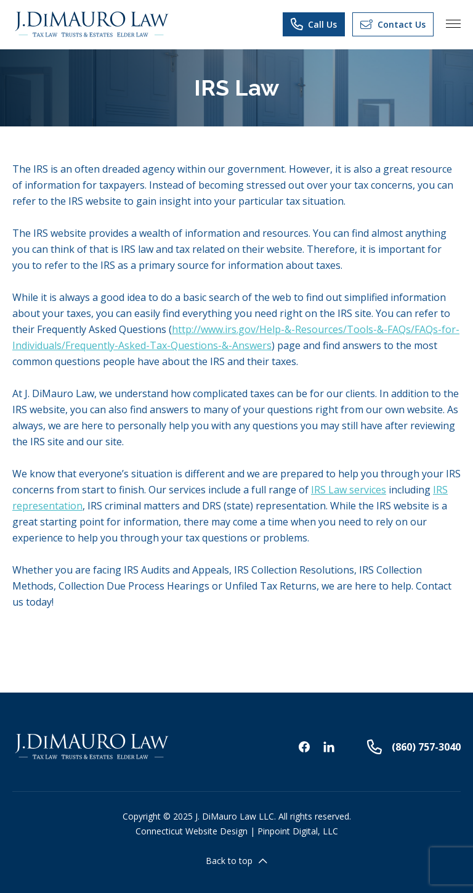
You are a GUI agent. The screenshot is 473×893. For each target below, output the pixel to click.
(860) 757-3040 (414, 746)
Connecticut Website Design (191, 831)
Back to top (236, 860)
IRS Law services (348, 489)
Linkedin (329, 746)
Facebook (304, 746)
